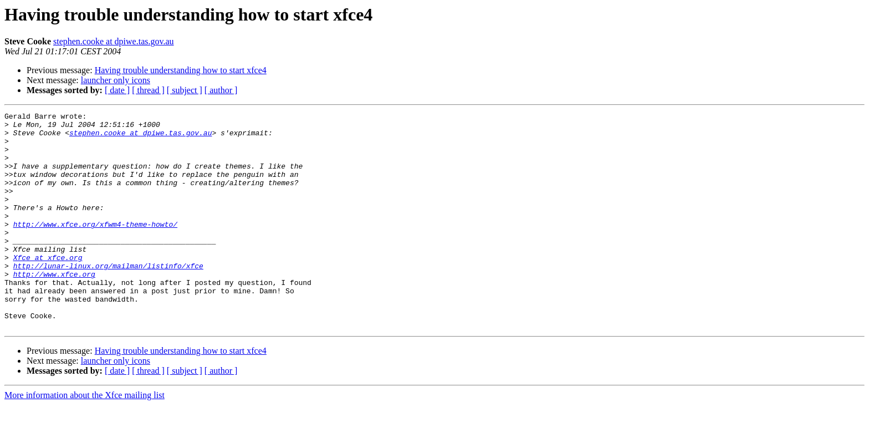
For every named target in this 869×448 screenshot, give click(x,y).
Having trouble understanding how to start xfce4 (181, 70)
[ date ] (117, 90)
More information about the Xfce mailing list (84, 438)
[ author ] (221, 90)
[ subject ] (184, 90)
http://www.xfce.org (54, 307)
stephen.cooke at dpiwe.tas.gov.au (113, 41)
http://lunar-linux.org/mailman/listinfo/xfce (108, 297)
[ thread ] (148, 90)
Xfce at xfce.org (48, 287)
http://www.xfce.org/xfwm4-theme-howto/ (95, 247)
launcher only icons (115, 80)
